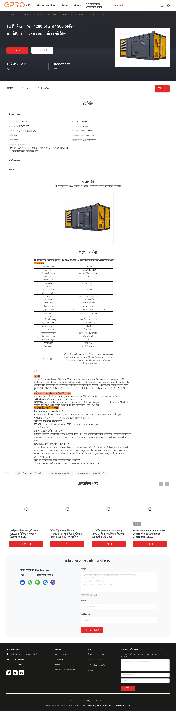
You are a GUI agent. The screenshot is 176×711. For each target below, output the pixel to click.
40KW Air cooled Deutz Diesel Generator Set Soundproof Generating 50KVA (149, 533)
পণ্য (14, 15)
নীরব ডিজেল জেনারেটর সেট (29, 473)
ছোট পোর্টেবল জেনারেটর (96, 665)
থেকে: (84, 601)
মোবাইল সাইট (86, 701)
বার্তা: (84, 569)
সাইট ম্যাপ (73, 701)
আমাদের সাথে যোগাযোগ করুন (65, 670)
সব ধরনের (91, 670)
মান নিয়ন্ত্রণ (58, 664)
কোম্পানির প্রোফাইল (62, 654)
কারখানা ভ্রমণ (59, 659)
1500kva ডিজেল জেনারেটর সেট (91, 473)
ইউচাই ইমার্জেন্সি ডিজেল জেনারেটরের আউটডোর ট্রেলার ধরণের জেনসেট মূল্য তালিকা (66, 533)
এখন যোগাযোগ (92, 630)
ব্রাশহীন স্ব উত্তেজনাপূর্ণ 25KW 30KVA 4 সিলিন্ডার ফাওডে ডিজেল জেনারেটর (24, 533)
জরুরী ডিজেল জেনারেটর (59, 473)
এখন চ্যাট (42, 50)
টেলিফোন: (86, 614)
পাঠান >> (128, 688)
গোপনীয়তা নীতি (101, 701)
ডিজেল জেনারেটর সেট (27, 15)
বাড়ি (8, 15)
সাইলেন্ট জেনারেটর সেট (96, 660)
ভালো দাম (17, 50)
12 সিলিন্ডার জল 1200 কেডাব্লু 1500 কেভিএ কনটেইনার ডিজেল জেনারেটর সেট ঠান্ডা (108, 533)
